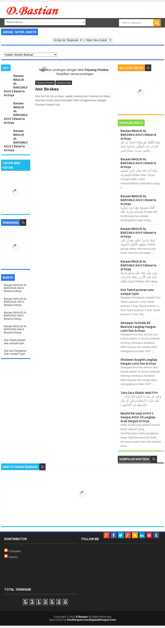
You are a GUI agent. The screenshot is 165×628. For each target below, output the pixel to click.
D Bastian (15, 551)
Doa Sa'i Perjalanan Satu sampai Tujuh (15, 352)
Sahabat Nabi (64, 82)
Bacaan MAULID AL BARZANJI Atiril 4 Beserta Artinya (15, 329)
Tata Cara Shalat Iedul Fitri (139, 392)
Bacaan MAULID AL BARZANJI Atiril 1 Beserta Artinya (16, 140)
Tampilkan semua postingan (74, 74)
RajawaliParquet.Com (102, 619)
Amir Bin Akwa (47, 89)
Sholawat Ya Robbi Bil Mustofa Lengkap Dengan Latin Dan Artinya (138, 327)
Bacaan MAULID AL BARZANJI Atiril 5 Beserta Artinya (138, 265)
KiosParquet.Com (78, 619)
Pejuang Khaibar (45, 82)
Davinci (13, 557)
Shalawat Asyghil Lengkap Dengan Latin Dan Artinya (139, 361)
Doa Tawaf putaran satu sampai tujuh (15, 342)
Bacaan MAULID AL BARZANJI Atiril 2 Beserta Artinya (16, 85)
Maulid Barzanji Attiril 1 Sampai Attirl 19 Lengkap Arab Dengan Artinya (138, 417)
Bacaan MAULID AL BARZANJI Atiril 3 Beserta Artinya (16, 113)
